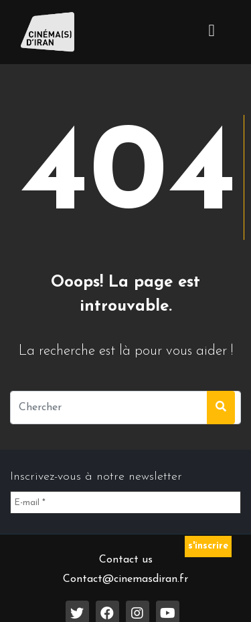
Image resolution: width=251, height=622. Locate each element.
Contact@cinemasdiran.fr (125, 579)
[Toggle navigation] (211, 32)
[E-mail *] (125, 502)
